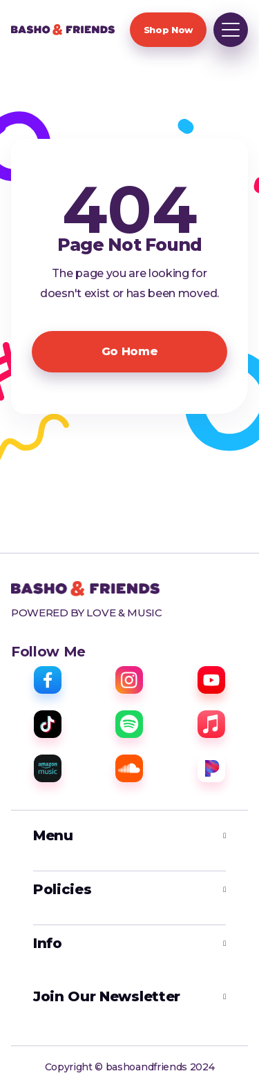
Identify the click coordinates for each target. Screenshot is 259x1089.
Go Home (130, 351)
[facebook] (47, 680)
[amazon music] (47, 768)
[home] (63, 29)
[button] (230, 29)
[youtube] (211, 680)
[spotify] (129, 724)
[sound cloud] (129, 768)
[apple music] (211, 724)
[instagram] (129, 680)
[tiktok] (47, 724)
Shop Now (168, 29)
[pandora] (211, 768)
